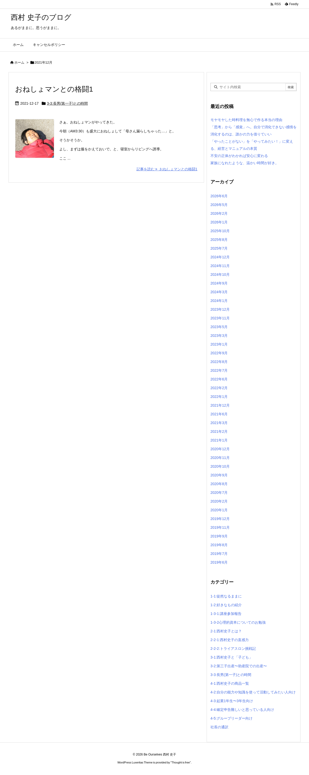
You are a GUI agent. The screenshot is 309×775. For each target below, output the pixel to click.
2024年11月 (220, 266)
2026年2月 (219, 213)
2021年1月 (219, 440)
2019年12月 (220, 519)
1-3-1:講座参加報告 (226, 614)
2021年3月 (219, 423)
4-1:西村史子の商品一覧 (229, 683)
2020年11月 (220, 458)
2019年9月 (219, 536)
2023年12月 (220, 309)
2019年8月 (219, 545)
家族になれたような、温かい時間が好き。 (244, 163)
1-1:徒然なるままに (226, 596)
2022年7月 (219, 370)
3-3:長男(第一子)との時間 (67, 103)
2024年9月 (219, 283)
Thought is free (180, 762)
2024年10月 (220, 274)
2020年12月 (220, 449)
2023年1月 (219, 344)
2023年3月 (219, 335)
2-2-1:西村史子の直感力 (229, 640)
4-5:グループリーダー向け (231, 718)
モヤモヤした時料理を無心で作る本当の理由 (246, 120)
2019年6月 (219, 562)
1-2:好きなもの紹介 (226, 605)
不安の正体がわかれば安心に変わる (239, 156)
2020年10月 (220, 466)
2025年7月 (219, 248)
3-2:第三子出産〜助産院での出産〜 (238, 666)
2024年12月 (220, 257)
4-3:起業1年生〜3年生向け (231, 701)
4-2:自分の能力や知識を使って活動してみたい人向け (253, 692)
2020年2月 (219, 501)
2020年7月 (219, 492)
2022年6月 (219, 379)
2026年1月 (219, 222)
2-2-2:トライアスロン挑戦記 (233, 648)
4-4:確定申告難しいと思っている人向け (242, 710)
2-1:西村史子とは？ (226, 631)
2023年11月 (220, 318)
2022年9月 (219, 353)
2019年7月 (219, 554)
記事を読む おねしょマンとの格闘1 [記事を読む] (167, 169)
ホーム (19, 62)
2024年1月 (219, 301)
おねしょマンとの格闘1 (54, 89)
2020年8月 (219, 484)
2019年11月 (220, 527)
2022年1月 (219, 397)
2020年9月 (219, 475)
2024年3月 (219, 292)
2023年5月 (219, 327)
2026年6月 (219, 196)
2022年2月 (219, 388)
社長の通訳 (219, 727)
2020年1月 (219, 510)
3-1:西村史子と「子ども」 (231, 657)
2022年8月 (219, 362)
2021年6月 (219, 414)
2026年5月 (219, 205)
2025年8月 (219, 240)
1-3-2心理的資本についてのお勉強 (238, 622)
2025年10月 (220, 231)
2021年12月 (220, 405)
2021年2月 (219, 431)
